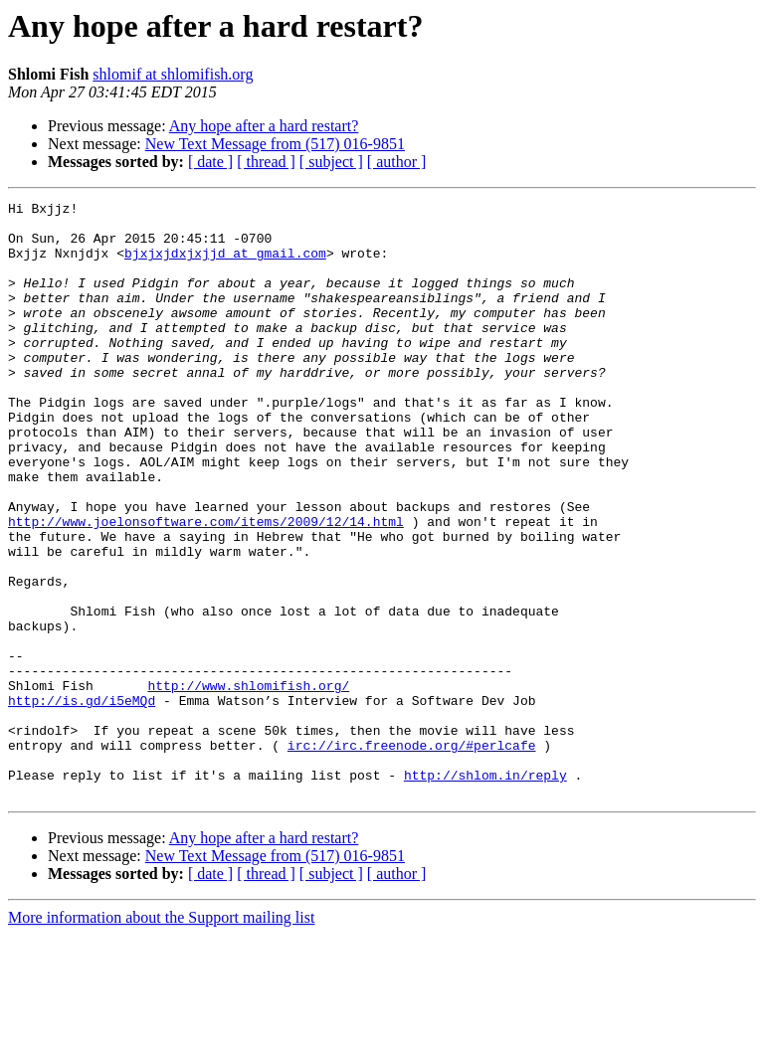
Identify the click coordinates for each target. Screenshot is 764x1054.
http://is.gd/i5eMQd (81, 801)
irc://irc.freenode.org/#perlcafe (411, 855)
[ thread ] (266, 161)
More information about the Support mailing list (161, 1036)
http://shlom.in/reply (485, 891)
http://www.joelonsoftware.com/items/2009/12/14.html (206, 587)
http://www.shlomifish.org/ (248, 783)
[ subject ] (331, 161)
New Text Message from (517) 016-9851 (275, 143)
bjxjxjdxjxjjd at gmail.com (225, 264)
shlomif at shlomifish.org (173, 74)
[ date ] (210, 161)
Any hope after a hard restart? (264, 125)
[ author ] (397, 161)
